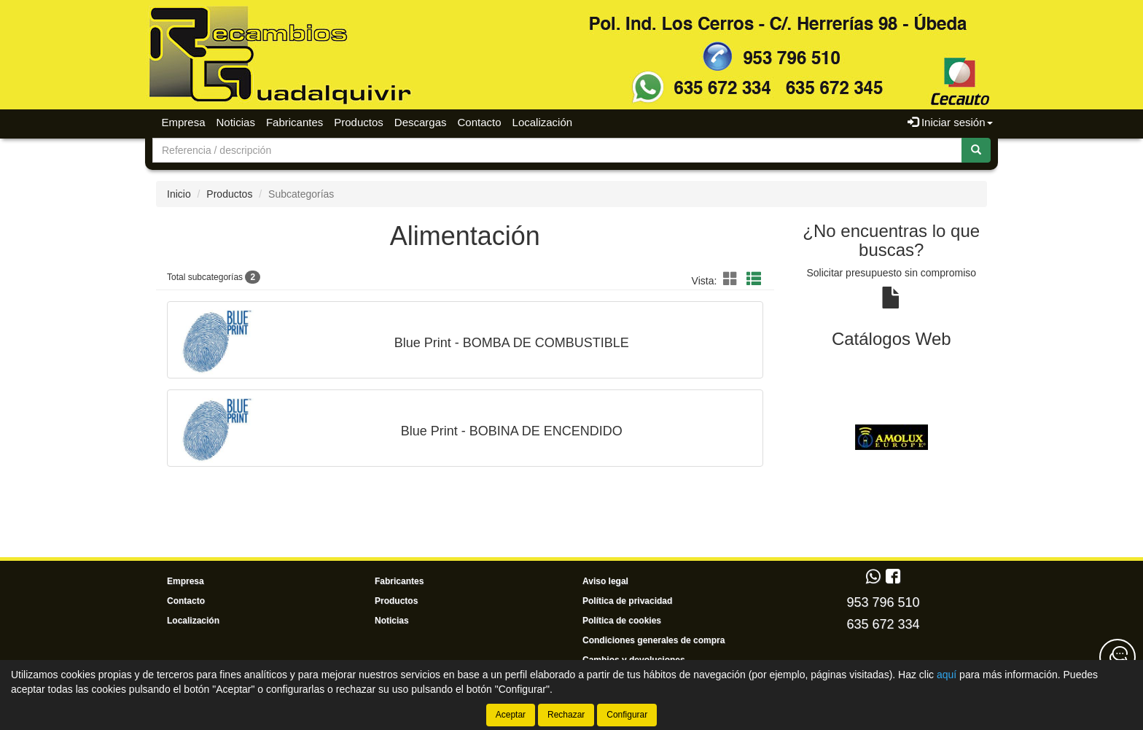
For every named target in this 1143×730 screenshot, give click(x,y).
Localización (542, 122)
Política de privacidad (627, 601)
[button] (732, 279)
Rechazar (566, 715)
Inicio (179, 194)
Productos (358, 122)
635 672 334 (882, 624)
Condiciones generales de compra (653, 640)
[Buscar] (976, 150)
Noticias (235, 122)
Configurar (626, 715)
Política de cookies (621, 621)
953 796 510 (882, 602)
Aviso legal (605, 581)
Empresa (184, 122)
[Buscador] (557, 150)
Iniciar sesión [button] (950, 122)
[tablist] (892, 437)
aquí (946, 674)
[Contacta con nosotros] (1117, 657)
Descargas (420, 122)
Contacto (480, 122)
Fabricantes (294, 122)
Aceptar (511, 715)
